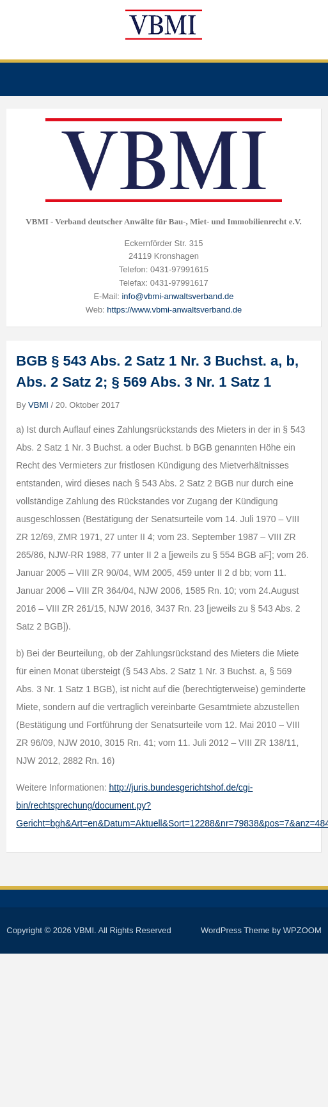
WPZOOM (302, 930)
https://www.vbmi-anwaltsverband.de (174, 309)
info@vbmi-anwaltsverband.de (177, 296)
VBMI (38, 405)
